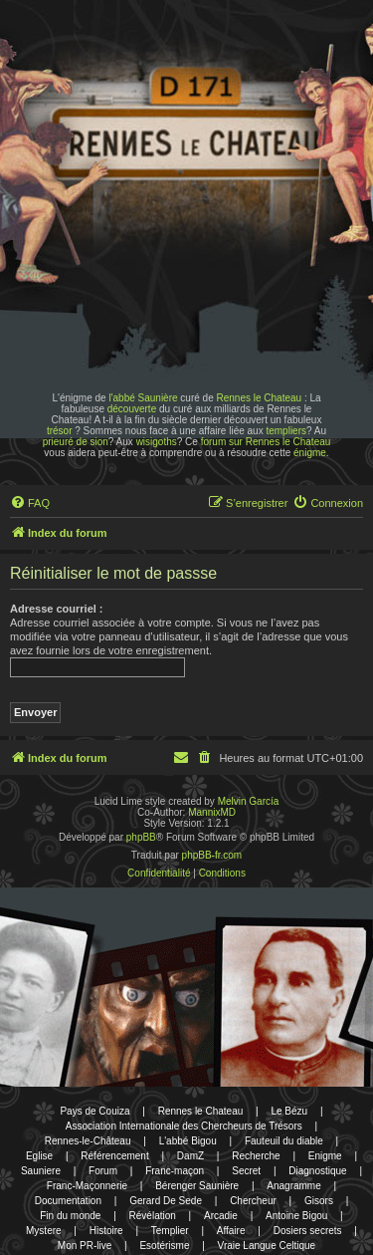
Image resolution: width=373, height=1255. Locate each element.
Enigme (325, 1155)
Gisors (318, 1200)
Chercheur (253, 1200)
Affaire (231, 1230)
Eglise (39, 1155)
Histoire (106, 1230)
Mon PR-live (84, 1245)
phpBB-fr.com (212, 855)
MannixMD (212, 812)
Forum (103, 1170)
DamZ (190, 1155)
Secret (246, 1170)
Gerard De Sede (165, 1200)
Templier (170, 1230)
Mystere (44, 1230)
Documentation (68, 1200)
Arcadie (221, 1215)
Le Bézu (289, 1111)
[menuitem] (30, 503)
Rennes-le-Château (88, 1140)
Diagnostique (317, 1170)
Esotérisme (164, 1245)
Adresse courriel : (56, 609)
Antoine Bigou (296, 1215)
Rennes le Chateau (258, 397)
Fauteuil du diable (284, 1140)
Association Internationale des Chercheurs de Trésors (184, 1126)
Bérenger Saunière (197, 1185)
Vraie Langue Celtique (267, 1245)
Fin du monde (70, 1215)
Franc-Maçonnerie (87, 1185)
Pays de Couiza (94, 1111)
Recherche (256, 1155)
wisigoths (156, 441)
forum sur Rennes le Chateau (266, 441)
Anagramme (293, 1185)
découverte (131, 408)
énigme (309, 452)
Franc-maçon (174, 1170)
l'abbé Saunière (142, 397)
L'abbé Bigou (188, 1140)
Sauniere (41, 1170)
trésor (60, 430)
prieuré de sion (75, 441)
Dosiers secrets (308, 1230)
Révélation (152, 1215)
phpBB (141, 837)
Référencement (114, 1155)
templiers (286, 430)
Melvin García (249, 801)
